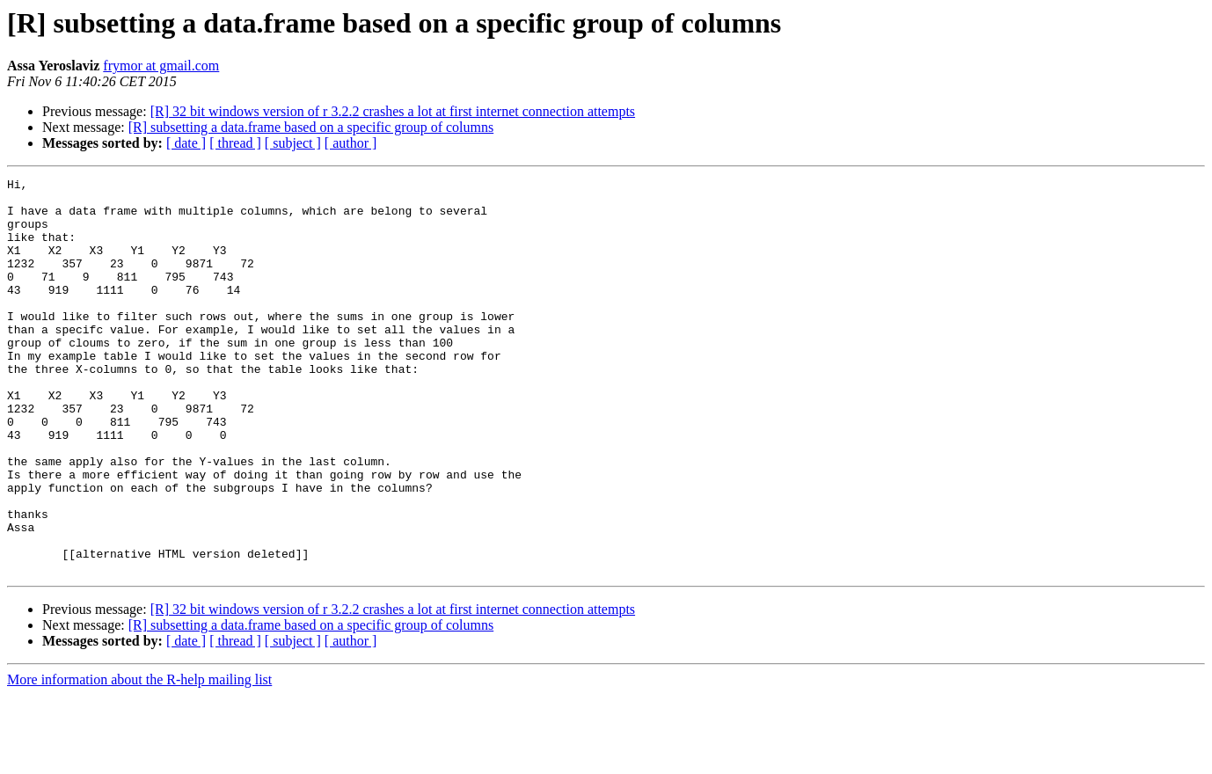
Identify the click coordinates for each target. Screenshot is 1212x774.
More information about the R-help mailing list (139, 758)
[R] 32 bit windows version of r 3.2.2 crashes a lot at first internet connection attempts (392, 111)
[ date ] (186, 142)
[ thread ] (235, 142)
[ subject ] (293, 142)
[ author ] (351, 142)
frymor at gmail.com (161, 65)
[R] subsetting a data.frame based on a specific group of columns (310, 127)
